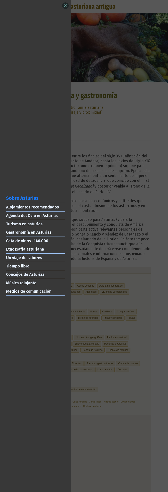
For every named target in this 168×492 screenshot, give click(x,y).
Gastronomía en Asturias (29, 232)
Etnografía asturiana (25, 249)
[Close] (65, 5)
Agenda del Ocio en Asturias (32, 215)
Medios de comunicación (28, 291)
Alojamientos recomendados (32, 207)
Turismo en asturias (24, 223)
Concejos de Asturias (25, 274)
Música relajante (21, 282)
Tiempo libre (17, 266)
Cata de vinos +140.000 (27, 240)
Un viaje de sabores (24, 257)
